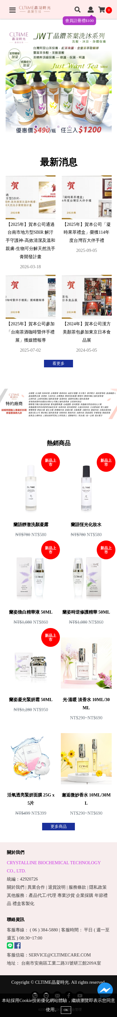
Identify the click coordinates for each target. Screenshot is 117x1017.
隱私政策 (98, 887)
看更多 (58, 363)
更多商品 (59, 826)
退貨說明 (57, 887)
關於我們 (15, 887)
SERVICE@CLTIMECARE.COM (60, 954)
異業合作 (36, 887)
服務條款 (77, 887)
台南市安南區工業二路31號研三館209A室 (61, 963)
